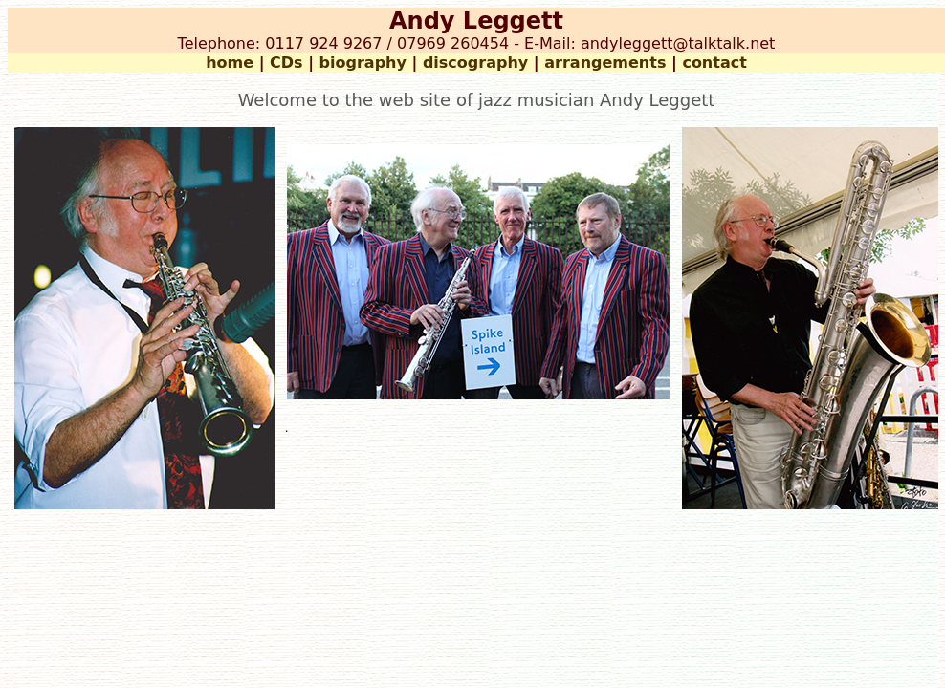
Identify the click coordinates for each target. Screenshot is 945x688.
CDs (286, 63)
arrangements (605, 63)
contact (714, 63)
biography (363, 63)
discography (475, 63)
